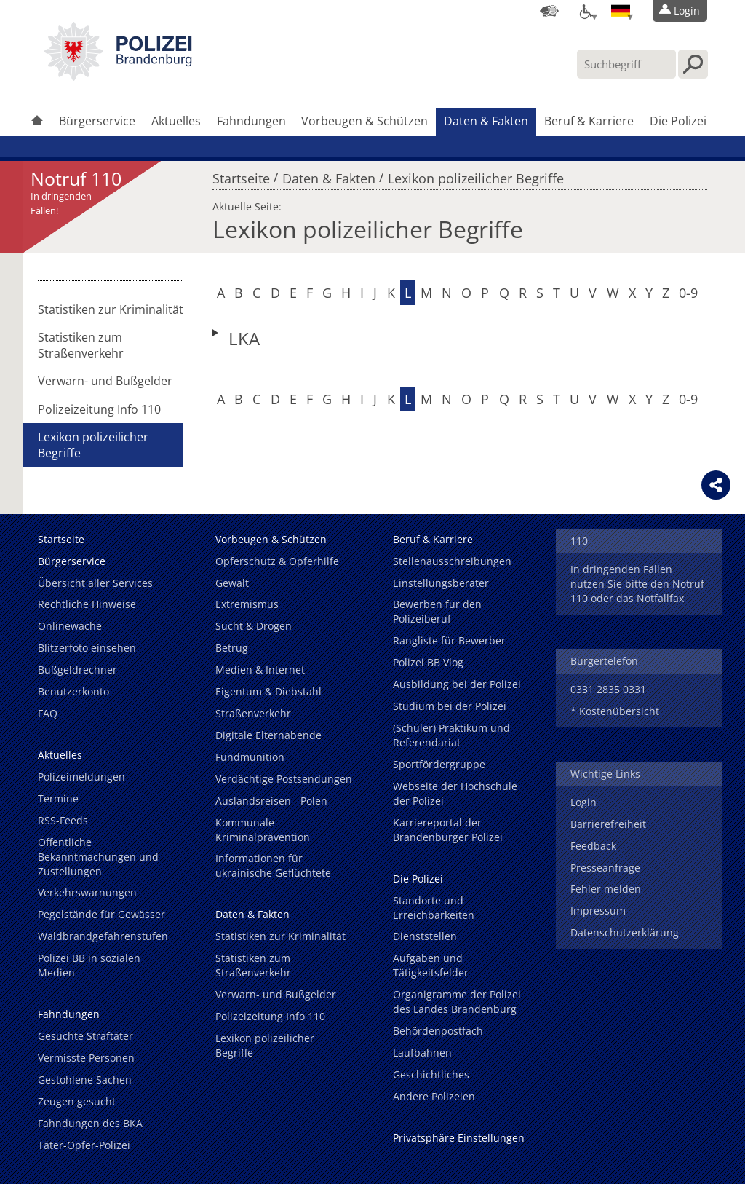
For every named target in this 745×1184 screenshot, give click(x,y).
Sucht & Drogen (253, 626)
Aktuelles (176, 121)
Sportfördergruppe (439, 764)
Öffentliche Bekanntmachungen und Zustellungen (98, 856)
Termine (58, 798)
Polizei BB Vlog (428, 662)
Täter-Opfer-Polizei (84, 1145)
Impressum (598, 910)
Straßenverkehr (253, 713)
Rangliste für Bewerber (449, 640)
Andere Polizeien (434, 1096)
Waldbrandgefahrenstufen (103, 936)
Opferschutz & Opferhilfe (277, 561)
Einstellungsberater (441, 583)
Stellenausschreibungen (452, 561)
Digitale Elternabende (268, 735)
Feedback (593, 846)
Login (583, 802)
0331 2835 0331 (608, 689)
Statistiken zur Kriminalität (110, 309)
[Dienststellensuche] (549, 11)
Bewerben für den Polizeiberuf (437, 611)
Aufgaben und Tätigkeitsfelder (431, 965)
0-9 (688, 292)
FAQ (47, 713)
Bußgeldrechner (77, 669)
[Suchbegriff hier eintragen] (626, 64)
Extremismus (247, 604)
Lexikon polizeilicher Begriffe (476, 175)
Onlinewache (70, 626)
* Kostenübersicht (614, 711)
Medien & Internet (260, 669)
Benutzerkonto (73, 691)
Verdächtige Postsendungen (283, 779)
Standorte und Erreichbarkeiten (433, 907)
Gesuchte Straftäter (85, 1036)
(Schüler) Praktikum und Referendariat (451, 735)
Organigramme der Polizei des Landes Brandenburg (457, 1001)
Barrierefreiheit (608, 824)
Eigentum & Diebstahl (268, 691)
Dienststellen (425, 936)
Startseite (241, 175)
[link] (117, 76)
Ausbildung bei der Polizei (457, 684)
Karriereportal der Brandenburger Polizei (448, 830)
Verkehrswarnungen (87, 892)
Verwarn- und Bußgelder (105, 381)
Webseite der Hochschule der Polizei (455, 793)
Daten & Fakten (486, 121)
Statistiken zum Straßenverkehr (81, 345)
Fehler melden (605, 889)
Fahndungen (251, 121)
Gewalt (232, 583)
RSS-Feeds (63, 820)
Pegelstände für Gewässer (101, 914)
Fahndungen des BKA (90, 1123)
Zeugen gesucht (77, 1101)
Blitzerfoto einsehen (87, 648)
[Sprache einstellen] (621, 11)
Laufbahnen (422, 1052)
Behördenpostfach (438, 1031)
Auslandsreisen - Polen (271, 801)
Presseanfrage (605, 868)
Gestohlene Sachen (85, 1079)
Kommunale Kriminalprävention (262, 830)
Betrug (231, 648)
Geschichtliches (431, 1074)
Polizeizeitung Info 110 (99, 409)
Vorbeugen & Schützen (364, 121)
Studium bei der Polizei (449, 706)
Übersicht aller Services (95, 583)
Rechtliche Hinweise (87, 604)
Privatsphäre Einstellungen (459, 1138)
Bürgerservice (97, 121)
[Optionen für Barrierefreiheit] (585, 11)
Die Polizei (678, 121)
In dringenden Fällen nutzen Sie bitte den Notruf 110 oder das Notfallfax (637, 583)
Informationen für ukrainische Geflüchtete (273, 865)
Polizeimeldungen (81, 777)
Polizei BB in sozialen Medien (89, 965)
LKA (244, 338)
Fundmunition (249, 757)
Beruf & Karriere (589, 121)
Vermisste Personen (86, 1058)
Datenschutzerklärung (624, 932)
